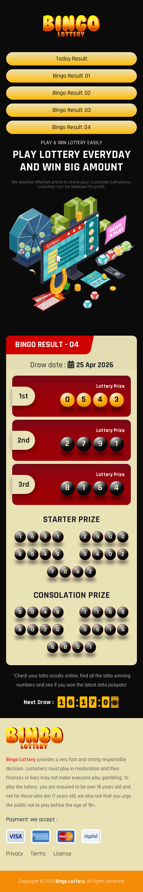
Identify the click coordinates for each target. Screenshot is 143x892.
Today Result (72, 59)
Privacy (14, 854)
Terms (38, 854)
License (62, 854)
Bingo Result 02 (72, 93)
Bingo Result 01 (71, 76)
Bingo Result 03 (72, 110)
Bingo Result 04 (71, 127)
